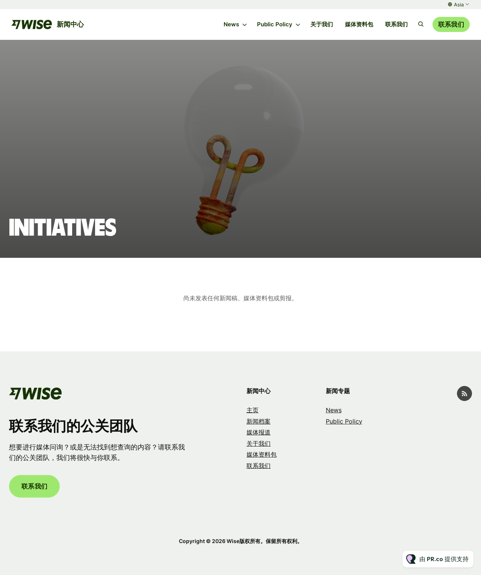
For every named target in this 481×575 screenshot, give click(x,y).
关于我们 (321, 24)
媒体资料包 (359, 24)
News (231, 24)
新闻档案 (259, 421)
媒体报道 (259, 432)
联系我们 (396, 24)
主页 (253, 410)
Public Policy (274, 24)
